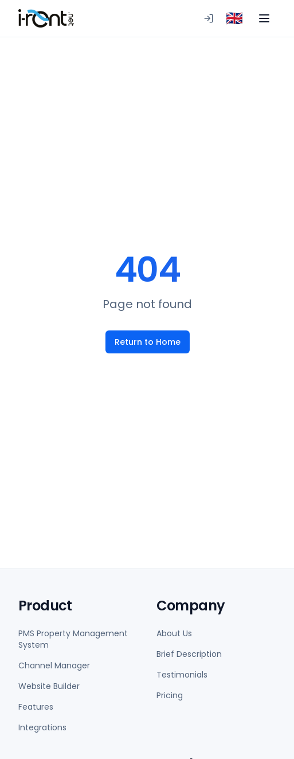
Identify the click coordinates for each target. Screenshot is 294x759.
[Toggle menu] (264, 18)
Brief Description (189, 654)
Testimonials (181, 674)
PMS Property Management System (73, 639)
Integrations (42, 727)
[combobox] (234, 18)
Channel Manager (54, 665)
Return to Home (147, 342)
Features (35, 707)
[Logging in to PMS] (208, 18)
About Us (174, 633)
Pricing (169, 695)
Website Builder (49, 686)
